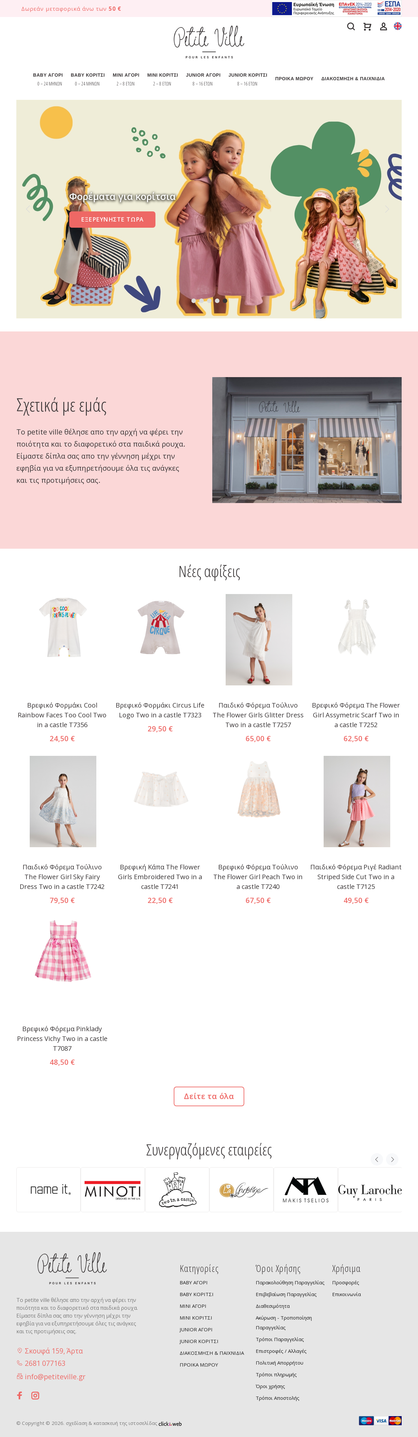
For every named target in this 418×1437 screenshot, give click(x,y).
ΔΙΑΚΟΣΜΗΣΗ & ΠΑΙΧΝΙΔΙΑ (353, 78)
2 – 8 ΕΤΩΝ (126, 84)
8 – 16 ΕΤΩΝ (203, 84)
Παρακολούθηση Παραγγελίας (290, 1282)
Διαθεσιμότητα (273, 1306)
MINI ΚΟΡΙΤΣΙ (162, 75)
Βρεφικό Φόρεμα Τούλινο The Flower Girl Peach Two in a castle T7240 (258, 877)
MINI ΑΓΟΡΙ (126, 75)
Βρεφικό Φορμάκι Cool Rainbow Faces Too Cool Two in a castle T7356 (62, 715)
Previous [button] (377, 1159)
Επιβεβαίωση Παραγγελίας (286, 1294)
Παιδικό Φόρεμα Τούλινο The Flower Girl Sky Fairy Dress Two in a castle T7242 (62, 877)
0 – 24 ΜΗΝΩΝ (50, 84)
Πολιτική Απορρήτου (279, 1362)
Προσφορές (345, 1282)
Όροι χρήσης (270, 1386)
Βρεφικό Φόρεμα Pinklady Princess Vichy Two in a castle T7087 (62, 1038)
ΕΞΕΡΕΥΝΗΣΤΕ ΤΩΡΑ (112, 219)
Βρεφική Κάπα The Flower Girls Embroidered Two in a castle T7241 (160, 877)
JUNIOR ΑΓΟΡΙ (203, 75)
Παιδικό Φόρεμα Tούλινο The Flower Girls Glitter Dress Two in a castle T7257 (258, 715)
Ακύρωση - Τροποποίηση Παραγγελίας (284, 1322)
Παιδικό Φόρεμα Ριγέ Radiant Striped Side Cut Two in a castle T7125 (356, 877)
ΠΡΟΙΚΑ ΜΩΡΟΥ (294, 78)
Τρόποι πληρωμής (276, 1374)
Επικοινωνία (346, 1294)
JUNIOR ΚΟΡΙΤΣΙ (248, 75)
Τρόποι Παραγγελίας (280, 1339)
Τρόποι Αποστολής (277, 1398)
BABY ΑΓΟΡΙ (48, 75)
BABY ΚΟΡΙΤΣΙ (88, 75)
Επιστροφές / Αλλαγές (281, 1351)
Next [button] (392, 1159)
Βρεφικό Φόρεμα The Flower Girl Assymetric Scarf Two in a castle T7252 (356, 715)
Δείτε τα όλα (209, 1096)
